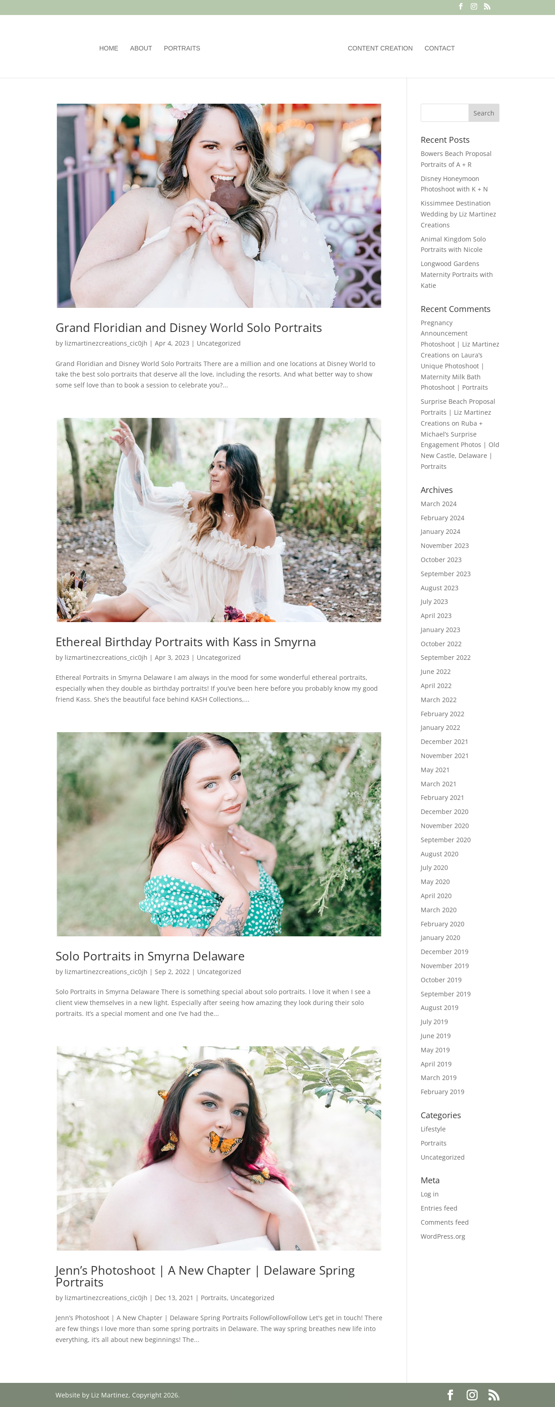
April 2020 (436, 895)
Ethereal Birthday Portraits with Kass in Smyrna (186, 641)
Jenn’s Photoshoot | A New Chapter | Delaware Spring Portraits (205, 1276)
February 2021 (442, 797)
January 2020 (440, 937)
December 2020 (444, 811)
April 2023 (436, 615)
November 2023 (445, 545)
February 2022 (442, 713)
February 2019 (442, 1091)
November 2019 (445, 965)
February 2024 (442, 517)
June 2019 (436, 1035)
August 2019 (439, 1007)
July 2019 (434, 1021)
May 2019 (435, 1049)
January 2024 (440, 531)
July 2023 (434, 601)
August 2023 (439, 587)
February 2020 (442, 924)
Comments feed (445, 1222)
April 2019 (436, 1064)
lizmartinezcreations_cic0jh (106, 343)
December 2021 (444, 741)
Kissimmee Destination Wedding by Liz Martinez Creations (458, 214)
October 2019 (441, 979)
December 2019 (444, 951)
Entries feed (439, 1208)
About (141, 48)
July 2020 (434, 867)
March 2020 (439, 909)
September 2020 (446, 839)
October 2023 (441, 559)
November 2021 (445, 755)
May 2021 (435, 769)
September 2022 (446, 657)
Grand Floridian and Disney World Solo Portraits (189, 327)
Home (108, 48)
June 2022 (436, 671)
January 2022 (440, 727)
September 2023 (446, 573)
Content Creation (380, 48)
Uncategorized (219, 343)
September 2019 (446, 994)
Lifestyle (433, 1129)
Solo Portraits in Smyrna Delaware (150, 956)
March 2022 (439, 699)
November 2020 (445, 825)
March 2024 (439, 503)
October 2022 (441, 643)
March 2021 (439, 783)
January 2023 (440, 629)
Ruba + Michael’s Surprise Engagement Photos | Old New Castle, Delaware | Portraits (460, 445)
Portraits (182, 48)
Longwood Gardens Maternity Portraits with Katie (457, 274)
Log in (430, 1194)
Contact (440, 48)
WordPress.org (443, 1236)
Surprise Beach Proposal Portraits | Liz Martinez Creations (458, 412)
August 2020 (439, 853)
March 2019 (439, 1077)
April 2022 (436, 685)
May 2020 (435, 881)
